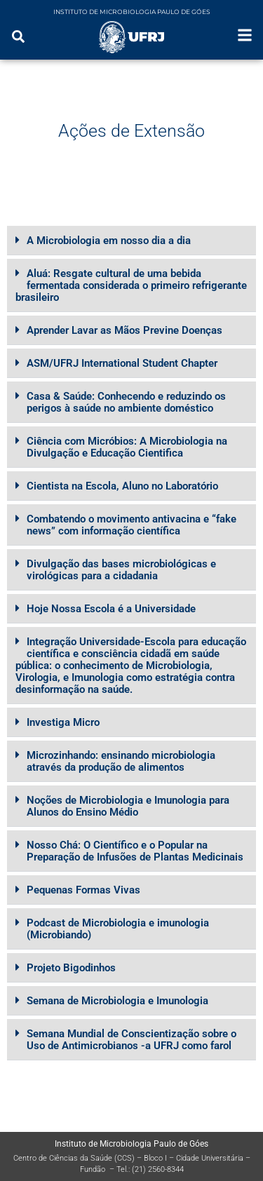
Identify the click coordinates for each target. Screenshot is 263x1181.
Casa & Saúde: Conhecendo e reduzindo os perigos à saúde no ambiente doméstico (126, 402)
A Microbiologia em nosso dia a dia (109, 240)
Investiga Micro (63, 722)
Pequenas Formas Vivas (83, 890)
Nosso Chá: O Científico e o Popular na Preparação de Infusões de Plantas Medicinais (135, 851)
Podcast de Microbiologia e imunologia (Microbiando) (118, 929)
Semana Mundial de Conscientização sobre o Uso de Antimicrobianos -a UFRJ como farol (131, 1039)
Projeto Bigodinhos (71, 967)
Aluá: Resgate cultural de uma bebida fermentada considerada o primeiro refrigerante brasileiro (131, 285)
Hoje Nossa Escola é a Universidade (111, 608)
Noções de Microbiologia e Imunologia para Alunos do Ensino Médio (128, 806)
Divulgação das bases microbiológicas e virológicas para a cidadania (121, 570)
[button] (131, 240)
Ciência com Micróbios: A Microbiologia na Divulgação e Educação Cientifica (127, 447)
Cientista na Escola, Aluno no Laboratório (122, 486)
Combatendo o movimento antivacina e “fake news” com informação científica (131, 525)
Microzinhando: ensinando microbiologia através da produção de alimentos (121, 761)
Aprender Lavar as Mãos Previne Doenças (124, 330)
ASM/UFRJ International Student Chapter (122, 363)
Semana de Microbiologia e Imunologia (117, 1000)
